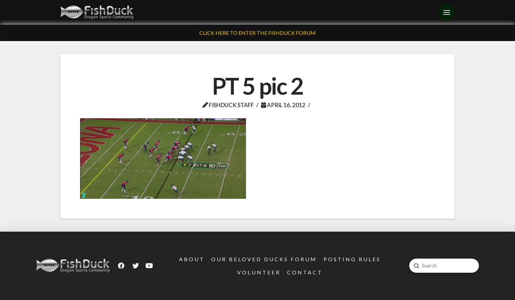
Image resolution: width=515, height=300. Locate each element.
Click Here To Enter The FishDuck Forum (257, 33)
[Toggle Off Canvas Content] (447, 12)
